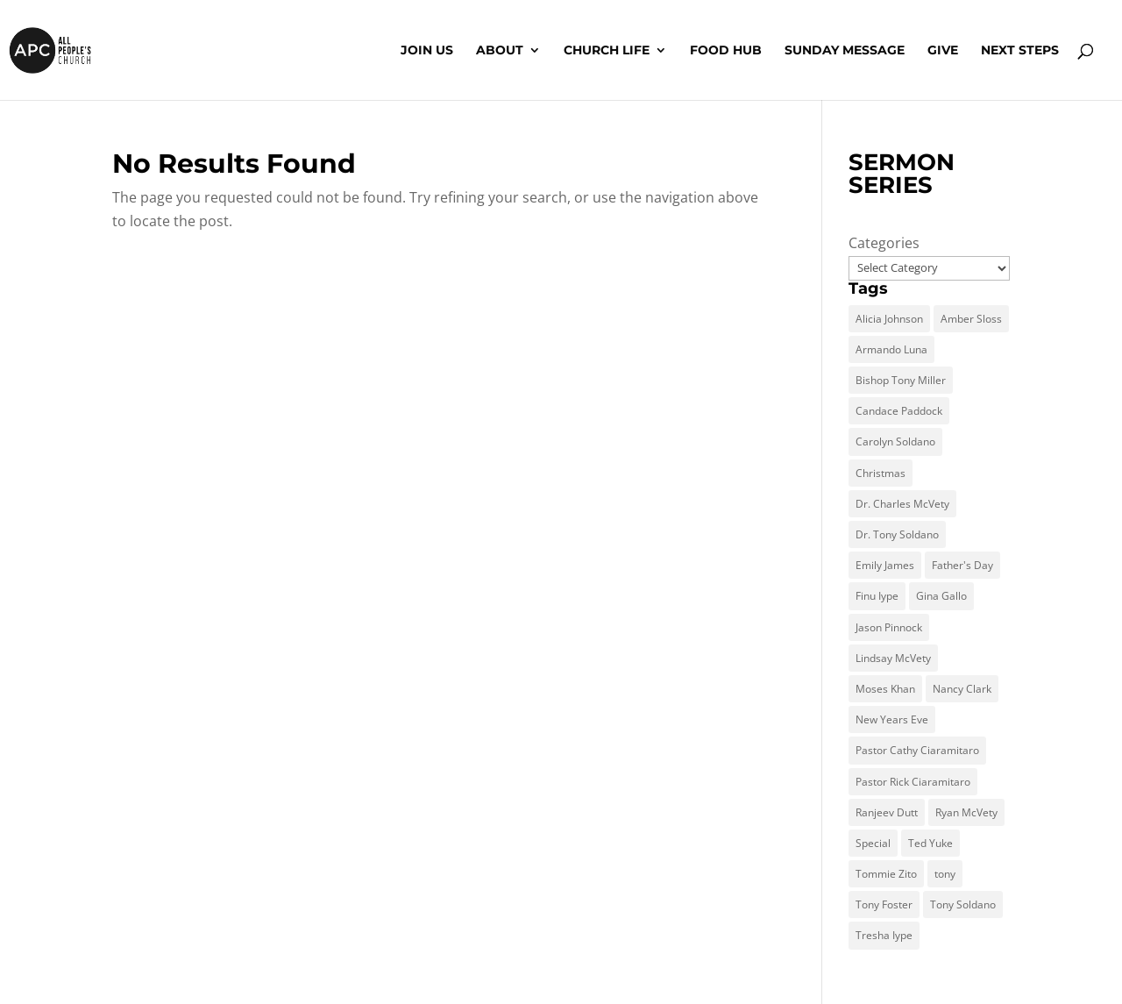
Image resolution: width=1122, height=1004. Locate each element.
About (499, 51)
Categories (884, 243)
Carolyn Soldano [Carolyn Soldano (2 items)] (895, 441)
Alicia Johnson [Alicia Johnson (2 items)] (889, 318)
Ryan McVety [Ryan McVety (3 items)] (966, 812)
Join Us (427, 51)
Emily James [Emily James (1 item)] (885, 565)
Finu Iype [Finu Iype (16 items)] (877, 595)
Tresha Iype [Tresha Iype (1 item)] (884, 935)
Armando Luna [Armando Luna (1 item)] (891, 349)
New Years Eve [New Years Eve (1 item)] (892, 719)
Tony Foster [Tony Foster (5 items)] (884, 904)
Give (942, 51)
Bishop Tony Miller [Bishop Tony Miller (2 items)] (901, 380)
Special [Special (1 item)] (873, 843)
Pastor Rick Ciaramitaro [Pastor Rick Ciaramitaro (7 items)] (913, 781)
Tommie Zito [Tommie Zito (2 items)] (886, 873)
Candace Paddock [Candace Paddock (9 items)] (899, 410)
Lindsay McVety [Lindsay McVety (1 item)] (893, 658)
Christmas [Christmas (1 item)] (880, 473)
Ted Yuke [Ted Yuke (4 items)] (930, 843)
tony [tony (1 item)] (944, 873)
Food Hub (726, 51)
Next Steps (1020, 51)
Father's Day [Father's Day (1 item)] (962, 565)
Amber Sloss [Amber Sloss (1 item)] (971, 318)
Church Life (607, 51)
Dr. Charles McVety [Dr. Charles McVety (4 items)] (902, 503)
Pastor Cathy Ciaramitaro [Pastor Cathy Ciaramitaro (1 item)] (917, 750)
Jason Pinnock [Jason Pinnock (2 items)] (889, 627)
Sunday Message (845, 51)
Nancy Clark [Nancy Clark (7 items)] (962, 688)
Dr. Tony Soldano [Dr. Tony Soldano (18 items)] (897, 534)
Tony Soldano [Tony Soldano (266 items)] (963, 904)
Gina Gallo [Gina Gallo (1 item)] (941, 595)
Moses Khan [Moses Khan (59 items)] (885, 688)
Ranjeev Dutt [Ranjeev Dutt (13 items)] (887, 812)
